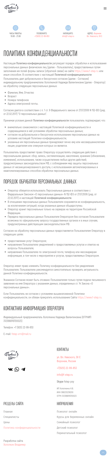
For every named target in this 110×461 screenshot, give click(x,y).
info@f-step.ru (68, 36)
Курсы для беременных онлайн (75, 416)
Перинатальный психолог (72, 433)
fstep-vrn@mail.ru (21, 333)
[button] (105, 8)
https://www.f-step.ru (87, 71)
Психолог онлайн (67, 411)
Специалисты (11, 416)
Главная (8, 411)
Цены (6, 422)
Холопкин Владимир (14, 444)
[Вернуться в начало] (11, 8)
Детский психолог (67, 427)
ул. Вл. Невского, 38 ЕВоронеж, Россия (69, 359)
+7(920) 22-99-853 (41, 36)
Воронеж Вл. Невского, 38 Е (94, 35)
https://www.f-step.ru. (90, 297)
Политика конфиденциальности (21, 427)
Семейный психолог (68, 422)
